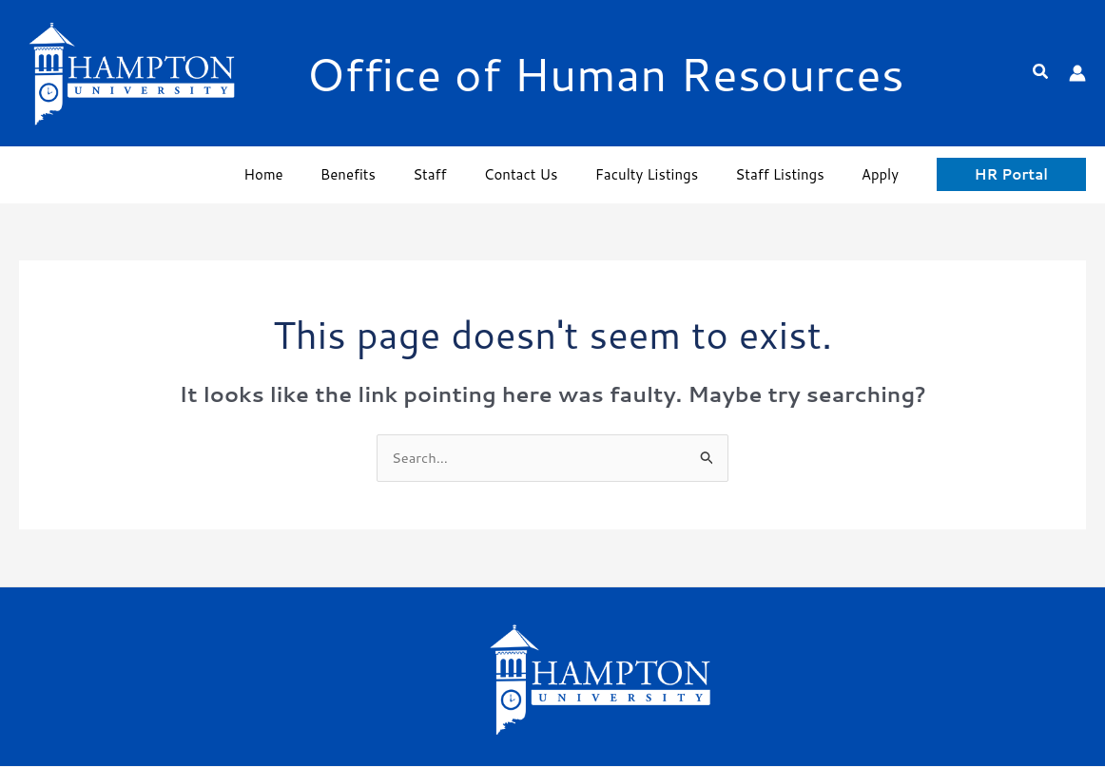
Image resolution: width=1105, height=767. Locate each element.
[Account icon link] (1077, 73)
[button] (1041, 73)
